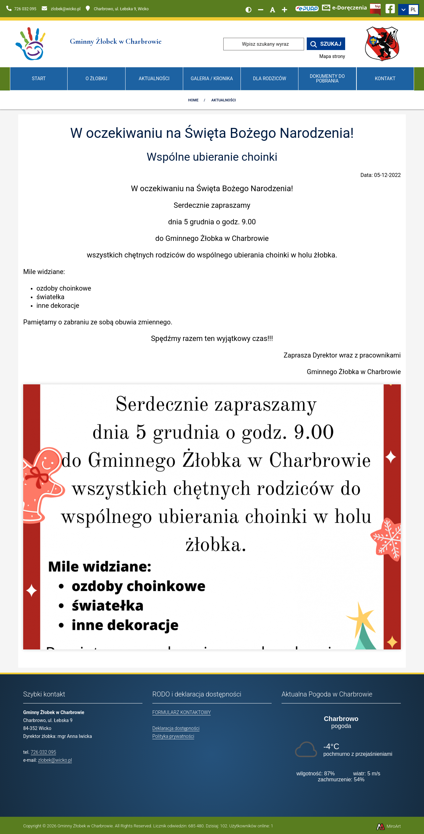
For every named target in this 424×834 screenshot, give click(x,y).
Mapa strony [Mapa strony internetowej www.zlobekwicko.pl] (332, 56)
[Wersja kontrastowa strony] (248, 9)
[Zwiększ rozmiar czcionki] (285, 9)
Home (193, 100)
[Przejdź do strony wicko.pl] (384, 43)
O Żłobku (96, 78)
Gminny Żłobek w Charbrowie (85, 825)
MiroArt (388, 826)
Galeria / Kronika (212, 78)
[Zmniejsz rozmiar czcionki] (261, 9)
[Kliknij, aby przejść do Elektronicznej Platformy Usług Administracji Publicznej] (307, 7)
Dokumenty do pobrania (327, 78)
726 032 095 (43, 752)
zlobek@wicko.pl (55, 760)
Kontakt (385, 78)
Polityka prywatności (173, 736)
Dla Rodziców (269, 78)
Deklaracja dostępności (175, 728)
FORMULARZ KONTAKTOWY (181, 712)
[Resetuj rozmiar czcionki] (273, 9)
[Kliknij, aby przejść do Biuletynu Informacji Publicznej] (375, 9)
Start (39, 78)
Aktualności (154, 78)
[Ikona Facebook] (390, 7)
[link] (408, 9)
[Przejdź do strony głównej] (31, 43)
